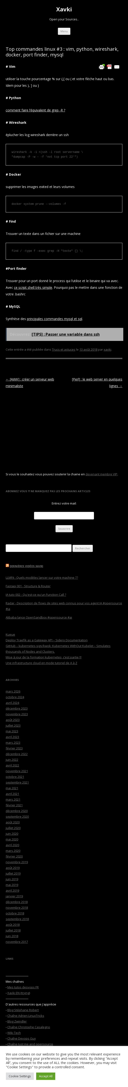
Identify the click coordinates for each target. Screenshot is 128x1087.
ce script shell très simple (33, 287)
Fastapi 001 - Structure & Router (28, 586)
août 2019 (13, 868)
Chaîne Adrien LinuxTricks (25, 1016)
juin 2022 (12, 759)
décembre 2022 (17, 754)
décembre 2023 (17, 708)
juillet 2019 (13, 873)
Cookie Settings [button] (20, 1076)
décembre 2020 (17, 811)
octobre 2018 (15, 913)
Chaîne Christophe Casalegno (28, 1027)
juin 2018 (12, 936)
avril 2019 (12, 890)
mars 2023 (13, 742)
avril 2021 (12, 794)
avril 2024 (12, 703)
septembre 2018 (17, 919)
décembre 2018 (17, 902)
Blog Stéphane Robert (23, 1010)
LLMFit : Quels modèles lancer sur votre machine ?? (42, 577)
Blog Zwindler (17, 1021)
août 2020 (13, 822)
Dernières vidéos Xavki (26, 566)
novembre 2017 (17, 942)
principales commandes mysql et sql (54, 318)
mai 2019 (12, 885)
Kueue (10, 634)
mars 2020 (13, 851)
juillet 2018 (13, 930)
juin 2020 (12, 833)
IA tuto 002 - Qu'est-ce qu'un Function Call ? (36, 594)
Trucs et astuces (63, 349)
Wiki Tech (14, 1033)
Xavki (64, 9)
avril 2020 (12, 845)
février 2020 (14, 856)
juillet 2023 (13, 725)
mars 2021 (13, 799)
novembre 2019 (17, 862)
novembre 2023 (17, 714)
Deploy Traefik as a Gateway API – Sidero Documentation (47, 640)
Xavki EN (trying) (18, 993)
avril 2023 (12, 737)
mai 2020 (12, 839)
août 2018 (13, 924)
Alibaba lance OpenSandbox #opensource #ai (39, 617)
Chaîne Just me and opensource (30, 1044)
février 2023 (14, 748)
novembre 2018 (17, 907)
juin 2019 (12, 879)
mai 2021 (12, 788)
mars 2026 (13, 691)
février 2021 (14, 805)
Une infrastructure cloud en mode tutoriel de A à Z (41, 663)
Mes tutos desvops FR (23, 987)
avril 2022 (12, 765)
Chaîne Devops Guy (21, 1038)
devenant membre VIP (101, 474)
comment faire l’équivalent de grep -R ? (35, 110)
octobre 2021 (15, 777)
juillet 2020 (13, 828)
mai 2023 (12, 731)
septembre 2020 (17, 816)
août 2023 (13, 720)
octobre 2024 (15, 697)
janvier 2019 (14, 896)
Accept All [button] (45, 1076)
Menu (64, 31)
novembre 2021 (17, 771)
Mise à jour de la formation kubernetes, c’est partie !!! (43, 657)
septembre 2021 (17, 782)
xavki (107, 349)
